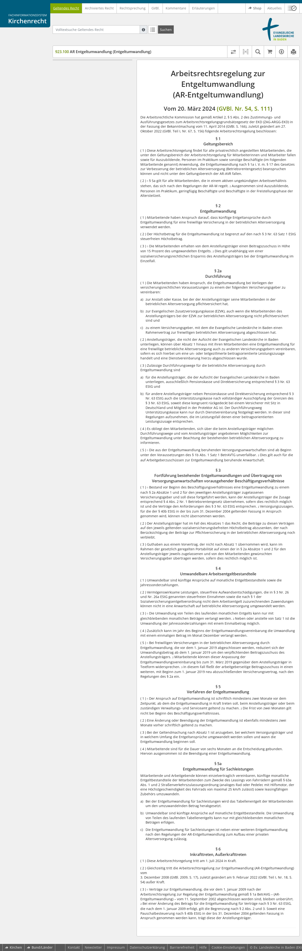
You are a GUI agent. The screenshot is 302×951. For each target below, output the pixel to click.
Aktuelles (274, 8)
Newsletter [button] (93, 947)
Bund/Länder (40, 947)
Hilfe (203, 947)
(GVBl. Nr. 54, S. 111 (243, 108)
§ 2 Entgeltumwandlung (82, 74)
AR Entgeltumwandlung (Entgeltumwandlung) (103, 51)
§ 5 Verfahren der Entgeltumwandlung (94, 129)
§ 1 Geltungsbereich (80, 67)
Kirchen (13, 947)
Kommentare (176, 8)
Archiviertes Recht (99, 8)
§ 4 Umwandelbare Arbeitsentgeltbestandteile (85, 120)
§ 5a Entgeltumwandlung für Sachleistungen (86, 138)
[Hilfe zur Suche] (143, 29)
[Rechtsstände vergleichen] (233, 52)
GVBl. (155, 8)
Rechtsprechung (133, 8)
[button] (292, 8)
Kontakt (74, 947)
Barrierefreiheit (182, 947)
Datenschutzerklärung (147, 947)
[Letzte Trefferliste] (152, 29)
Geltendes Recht (66, 8)
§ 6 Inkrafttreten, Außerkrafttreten (91, 148)
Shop (254, 8)
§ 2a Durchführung (79, 81)
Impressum (116, 947)
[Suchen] (166, 29)
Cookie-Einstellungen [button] (228, 947)
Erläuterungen (203, 8)
